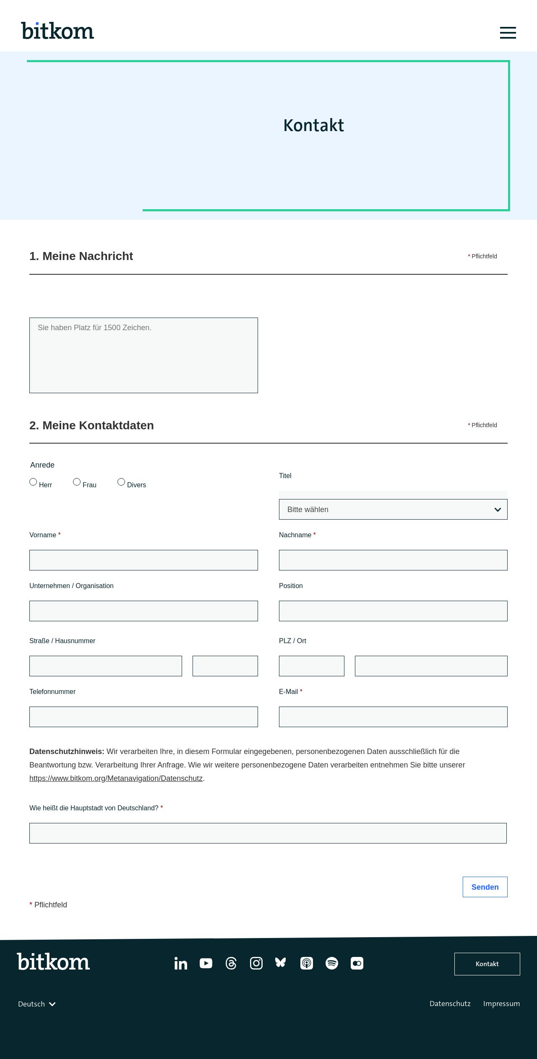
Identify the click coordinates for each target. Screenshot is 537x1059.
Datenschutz (450, 1004)
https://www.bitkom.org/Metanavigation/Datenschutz (116, 778)
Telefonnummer (52, 691)
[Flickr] (357, 969)
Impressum (501, 1004)
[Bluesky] (281, 969)
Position (291, 585)
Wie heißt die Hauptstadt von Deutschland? (96, 808)
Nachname (297, 535)
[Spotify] (332, 969)
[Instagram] (256, 969)
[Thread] (231, 969)
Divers (136, 485)
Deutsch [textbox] (31, 1004)
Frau (89, 485)
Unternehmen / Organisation (71, 585)
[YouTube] (206, 969)
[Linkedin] (181, 969)
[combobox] (393, 509)
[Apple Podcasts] (306, 969)
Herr (45, 485)
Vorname (45, 535)
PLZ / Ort (292, 640)
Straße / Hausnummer (62, 640)
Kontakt (487, 963)
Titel (285, 475)
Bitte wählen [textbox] (307, 509)
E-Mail (290, 691)
